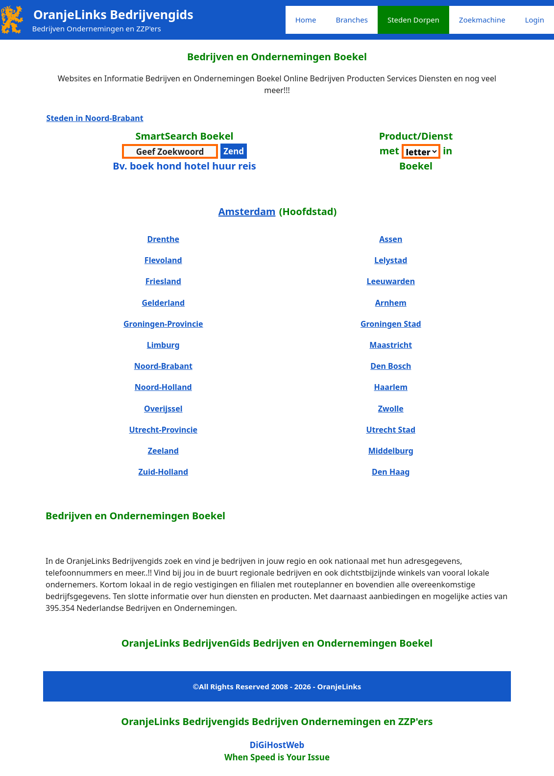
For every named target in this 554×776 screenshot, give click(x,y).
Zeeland (163, 450)
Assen (390, 239)
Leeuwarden (390, 281)
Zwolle (391, 408)
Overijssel (163, 408)
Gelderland (163, 302)
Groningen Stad (391, 323)
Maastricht (390, 345)
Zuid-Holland (163, 471)
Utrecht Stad (390, 429)
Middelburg (390, 450)
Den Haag (390, 471)
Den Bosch (390, 366)
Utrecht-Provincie (163, 429)
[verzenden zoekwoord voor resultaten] (233, 151)
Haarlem (391, 387)
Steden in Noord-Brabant (95, 118)
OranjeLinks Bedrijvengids (113, 14)
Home (305, 19)
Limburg (163, 345)
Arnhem (391, 302)
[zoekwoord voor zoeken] (170, 151)
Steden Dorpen (413, 19)
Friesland (163, 281)
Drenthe (163, 239)
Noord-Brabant (163, 366)
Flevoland (163, 260)
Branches (351, 19)
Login (534, 19)
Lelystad (390, 260)
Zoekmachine (482, 19)
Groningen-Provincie (163, 323)
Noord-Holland (163, 387)
